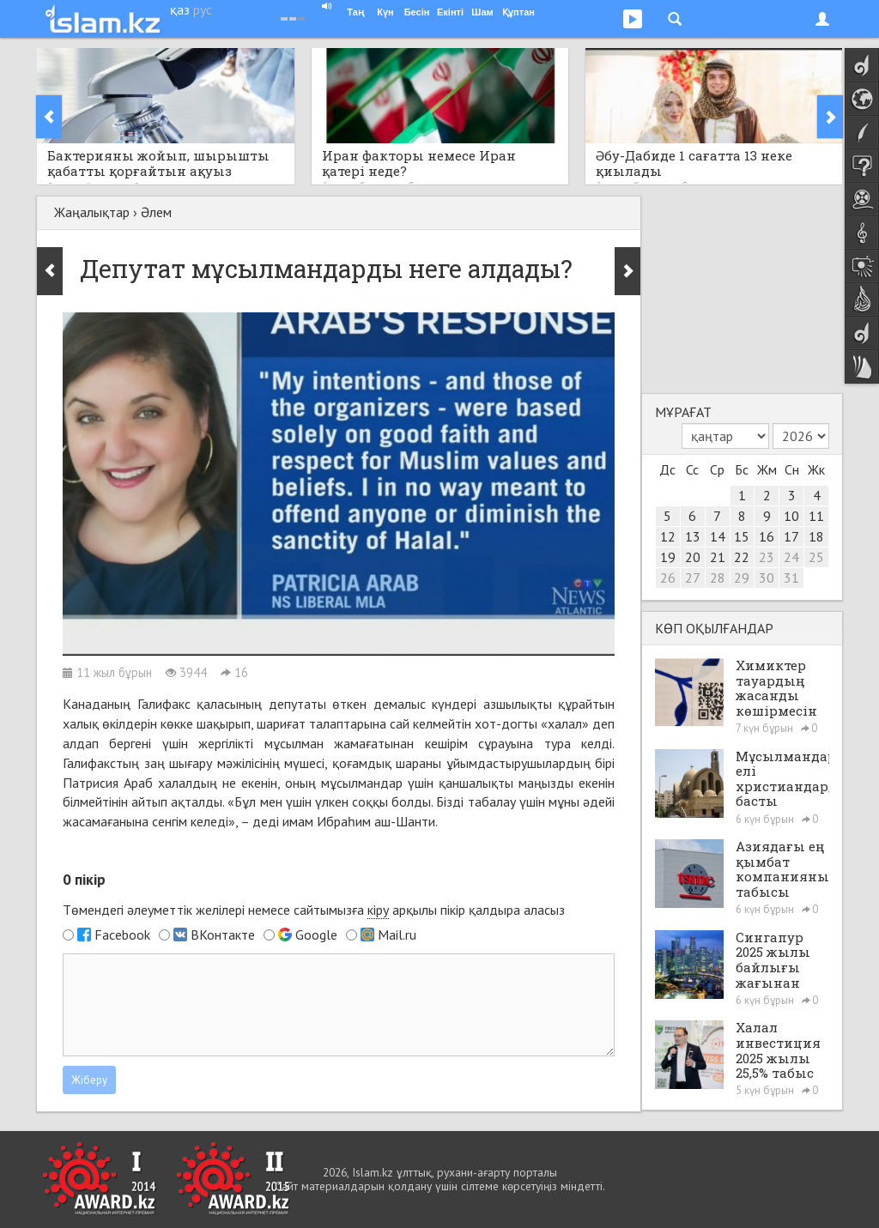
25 (816, 557)
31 (791, 577)
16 (766, 536)
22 (741, 557)
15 (741, 536)
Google (316, 934)
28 (717, 577)
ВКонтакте (223, 934)
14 (717, 536)
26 (668, 577)
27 (692, 577)
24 (791, 557)
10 (791, 515)
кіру (378, 909)
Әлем (156, 212)
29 (741, 577)
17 (791, 536)
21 (717, 557)
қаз (180, 9)
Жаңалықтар (92, 212)
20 (692, 557)
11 (816, 515)
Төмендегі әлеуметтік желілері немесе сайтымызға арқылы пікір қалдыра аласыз (314, 910)
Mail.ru (397, 934)
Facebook (122, 934)
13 (692, 536)
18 (816, 536)
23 (766, 557)
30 (766, 577)
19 (668, 557)
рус (202, 9)
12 (668, 536)
